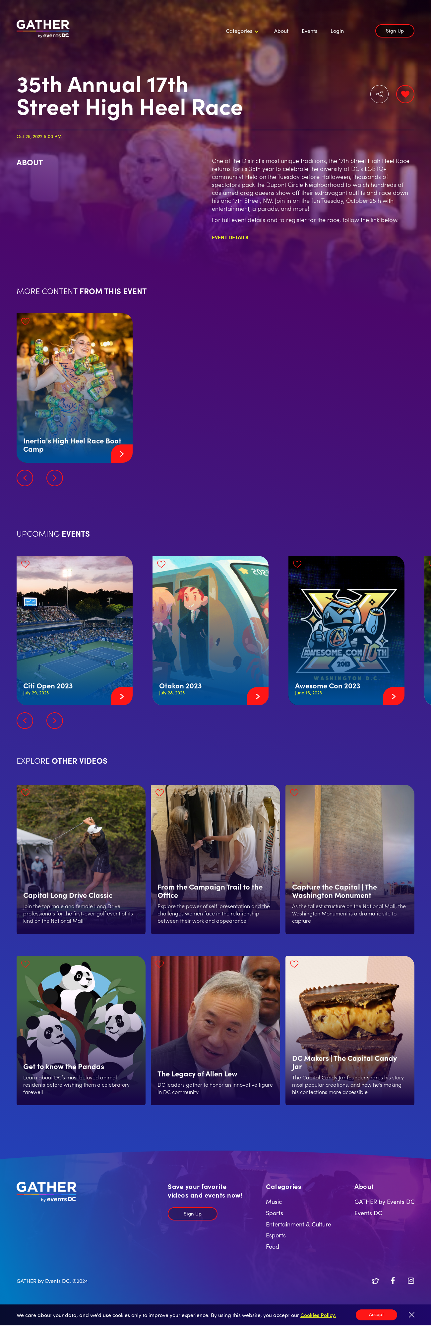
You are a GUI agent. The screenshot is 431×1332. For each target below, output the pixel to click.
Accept (376, 1314)
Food (272, 1246)
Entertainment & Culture (298, 1224)
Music (274, 1201)
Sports (274, 1213)
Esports (276, 1235)
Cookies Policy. (318, 1314)
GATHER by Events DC (384, 1201)
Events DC (368, 1213)
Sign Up (395, 30)
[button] (241, 31)
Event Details (230, 237)
